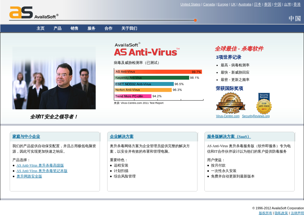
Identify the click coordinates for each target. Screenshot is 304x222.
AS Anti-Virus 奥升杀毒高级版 (40, 165)
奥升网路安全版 (29, 176)
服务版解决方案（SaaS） (229, 136)
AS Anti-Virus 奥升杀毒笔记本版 (42, 171)
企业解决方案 (122, 136)
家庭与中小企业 (26, 136)
